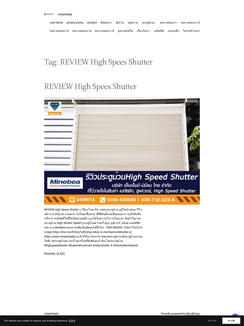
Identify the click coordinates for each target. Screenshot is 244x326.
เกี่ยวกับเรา (143, 30)
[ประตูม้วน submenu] (155, 23)
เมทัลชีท (159, 30)
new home (56, 22)
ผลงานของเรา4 (82, 30)
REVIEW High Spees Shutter (90, 86)
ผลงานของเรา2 (190, 22)
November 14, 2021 (54, 253)
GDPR (72, 320)
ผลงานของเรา (168, 22)
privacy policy (75, 22)
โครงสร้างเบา (191, 30)
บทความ (133, 22)
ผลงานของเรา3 (59, 30)
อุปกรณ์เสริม (125, 30)
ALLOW (231, 321)
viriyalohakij (65, 14)
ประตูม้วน (148, 22)
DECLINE (212, 321)
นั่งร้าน (120, 22)
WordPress (193, 313)
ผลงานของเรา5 (104, 30)
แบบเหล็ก (173, 30)
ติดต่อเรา (106, 22)
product (92, 22)
